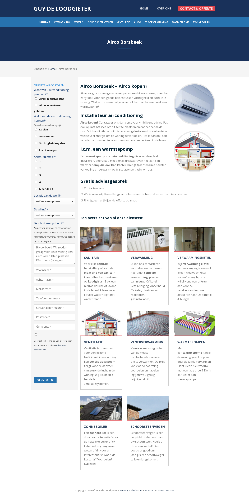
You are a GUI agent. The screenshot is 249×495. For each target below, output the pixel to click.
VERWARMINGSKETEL (194, 258)
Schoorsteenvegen (100, 22)
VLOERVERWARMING (147, 342)
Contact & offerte (196, 9)
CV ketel (79, 22)
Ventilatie (123, 22)
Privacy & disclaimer (131, 490)
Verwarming (62, 22)
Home (144, 8)
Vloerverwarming (156, 22)
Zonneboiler (201, 22)
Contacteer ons (165, 490)
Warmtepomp (180, 22)
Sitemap (149, 490)
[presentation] (48, 364)
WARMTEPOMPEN (191, 342)
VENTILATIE (93, 342)
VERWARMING (142, 258)
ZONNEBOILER (95, 427)
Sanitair (44, 22)
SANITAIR (91, 258)
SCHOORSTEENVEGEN (148, 427)
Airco (137, 22)
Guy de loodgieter (62, 8)
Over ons (164, 8)
